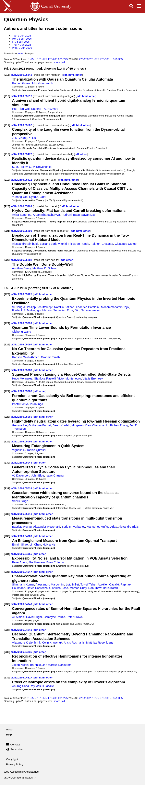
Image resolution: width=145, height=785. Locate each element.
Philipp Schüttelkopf (39, 307)
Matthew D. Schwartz (46, 268)
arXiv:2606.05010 (22, 513)
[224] (7, 323)
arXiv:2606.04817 (22, 677)
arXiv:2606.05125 (22, 294)
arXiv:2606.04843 (22, 629)
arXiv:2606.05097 (22, 344)
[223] (7, 294)
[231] (7, 488)
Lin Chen (35, 544)
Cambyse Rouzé (54, 617)
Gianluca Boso (58, 588)
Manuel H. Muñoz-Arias (102, 526)
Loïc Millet (72, 584)
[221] (7, 230)
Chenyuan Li (100, 425)
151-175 (42, 59)
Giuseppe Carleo (125, 243)
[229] (7, 441)
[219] (7, 179)
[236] (7, 604)
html (71, 74)
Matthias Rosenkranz (99, 642)
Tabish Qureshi (36, 450)
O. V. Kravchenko (40, 166)
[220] (7, 206)
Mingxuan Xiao (80, 425)
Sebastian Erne (63, 310)
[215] (7, 74)
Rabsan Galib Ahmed (25, 357)
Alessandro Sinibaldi (25, 243)
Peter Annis (19, 562)
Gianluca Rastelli (45, 378)
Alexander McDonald (46, 526)
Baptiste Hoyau (22, 526)
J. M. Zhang (19, 137)
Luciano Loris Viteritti (53, 243)
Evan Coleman (55, 562)
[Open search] (131, 6)
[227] (7, 391)
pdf (65, 74)
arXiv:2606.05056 (22, 441)
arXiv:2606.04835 (22, 651)
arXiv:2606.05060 (22, 416)
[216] (7, 96)
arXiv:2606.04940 (22, 604)
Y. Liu (32, 137)
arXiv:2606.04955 (22, 553)
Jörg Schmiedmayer (87, 310)
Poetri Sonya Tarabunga (27, 404)
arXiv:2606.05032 (22, 488)
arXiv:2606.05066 (22, 391)
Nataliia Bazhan (64, 307)
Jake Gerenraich (42, 83)
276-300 (104, 59)
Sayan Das (88, 214)
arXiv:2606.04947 (22, 571)
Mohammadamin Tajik (115, 307)
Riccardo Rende (78, 243)
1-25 (31, 59)
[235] (7, 571)
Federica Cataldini (87, 307)
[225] (7, 344)
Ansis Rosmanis (74, 642)
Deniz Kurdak (61, 425)
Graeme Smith (50, 357)
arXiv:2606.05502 (22, 125)
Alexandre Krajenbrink (26, 642)
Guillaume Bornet (39, 425)
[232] (7, 513)
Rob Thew (94, 588)
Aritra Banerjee (21, 214)
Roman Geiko (21, 83)
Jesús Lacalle (45, 686)
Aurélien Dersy (21, 268)
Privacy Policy (14, 764)
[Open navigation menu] (139, 6)
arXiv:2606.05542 (22, 74)
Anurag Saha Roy (23, 686)
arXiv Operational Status (20, 777)
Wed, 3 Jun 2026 (22, 47)
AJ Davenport (20, 475)
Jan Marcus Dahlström (57, 664)
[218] (7, 154)
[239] (7, 677)
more (57, 62)
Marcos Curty (78, 588)
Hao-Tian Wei (20, 108)
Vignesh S (18, 450)
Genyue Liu (19, 425)
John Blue (37, 475)
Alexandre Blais (128, 526)
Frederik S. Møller (23, 310)
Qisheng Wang (21, 331)
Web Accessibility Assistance (21, 771)
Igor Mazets (44, 310)
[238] (7, 651)
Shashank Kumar (23, 584)
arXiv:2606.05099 (22, 323)
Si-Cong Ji (18, 307)
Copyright (12, 759)
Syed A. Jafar (37, 196)
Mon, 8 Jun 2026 (22, 38)
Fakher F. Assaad (102, 243)
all (63, 62)
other (78, 74)
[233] (7, 536)
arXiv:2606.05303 (22, 206)
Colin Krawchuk (52, 642)
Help (9, 734)
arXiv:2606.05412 (22, 179)
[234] (7, 553)
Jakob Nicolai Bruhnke (26, 664)
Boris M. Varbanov (73, 526)
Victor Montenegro (69, 378)
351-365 (118, 59)
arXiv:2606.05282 (22, 259)
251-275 (94, 59)
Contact (15, 744)
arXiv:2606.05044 (22, 462)
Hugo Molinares (22, 378)
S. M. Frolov (19, 166)
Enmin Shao (20, 544)
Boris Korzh (110, 588)
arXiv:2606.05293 (22, 230)
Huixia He (49, 544)
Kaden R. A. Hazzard (44, 108)
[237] (7, 629)
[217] (7, 125)
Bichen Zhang (119, 425)
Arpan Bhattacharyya (46, 214)
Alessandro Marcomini (50, 584)
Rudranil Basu (70, 214)
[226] (7, 370)
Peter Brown (75, 617)
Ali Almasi (18, 617)
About (9, 729)
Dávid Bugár (34, 617)
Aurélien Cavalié (108, 584)
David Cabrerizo (37, 588)
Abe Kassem (36, 562)
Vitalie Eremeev (93, 378)
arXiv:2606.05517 (22, 96)
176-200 (53, 59)
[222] (7, 259)
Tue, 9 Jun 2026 (21, 35)
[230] (7, 462)
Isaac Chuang (55, 475)
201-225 (63, 59)
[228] (7, 416)
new (20, 53)
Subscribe (16, 749)
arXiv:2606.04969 (22, 536)
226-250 (84, 59)
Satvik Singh (20, 501)
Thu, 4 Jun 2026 (21, 44)
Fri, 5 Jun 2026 (20, 41)
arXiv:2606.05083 (22, 370)
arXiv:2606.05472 (22, 154)
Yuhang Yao (19, 196)
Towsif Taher (88, 584)
